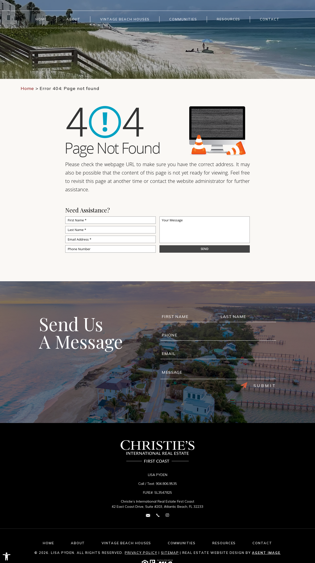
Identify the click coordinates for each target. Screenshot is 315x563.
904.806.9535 (166, 483)
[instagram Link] (167, 515)
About (73, 19)
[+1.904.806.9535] (157, 515)
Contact (270, 19)
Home (41, 19)
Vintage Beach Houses (125, 19)
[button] (6, 556)
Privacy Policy (141, 553)
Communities (183, 19)
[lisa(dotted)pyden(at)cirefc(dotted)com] (148, 515)
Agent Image (266, 553)
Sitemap (170, 553)
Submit (258, 385)
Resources (228, 19)
